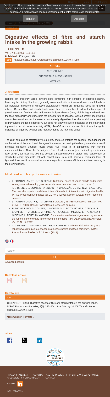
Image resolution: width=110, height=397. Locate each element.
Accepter (79, 18)
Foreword (58, 201)
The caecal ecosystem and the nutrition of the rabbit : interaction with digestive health (57, 191)
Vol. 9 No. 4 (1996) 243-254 (20, 53)
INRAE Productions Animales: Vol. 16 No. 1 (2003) (67, 184)
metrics (55, 81)
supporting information (55, 76)
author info (55, 71)
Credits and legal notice (83, 375)
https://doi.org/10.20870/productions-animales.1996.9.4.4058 (46, 59)
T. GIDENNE (15, 49)
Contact (50, 378)
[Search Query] (55, 251)
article (55, 66)
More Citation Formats (20, 316)
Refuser (30, 18)
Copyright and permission (48, 375)
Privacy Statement (17, 375)
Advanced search (14, 261)
